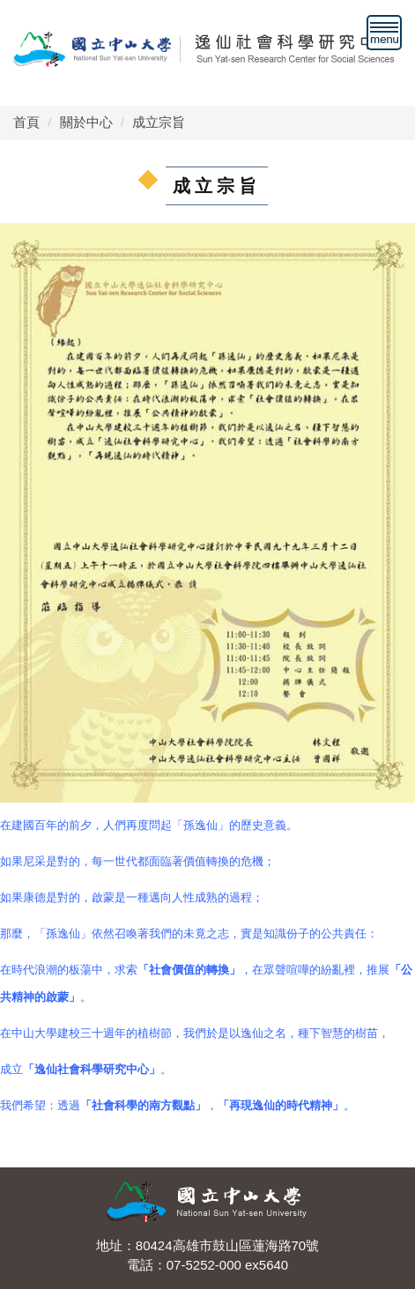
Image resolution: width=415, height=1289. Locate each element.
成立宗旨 (158, 122)
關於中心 (86, 122)
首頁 (26, 122)
